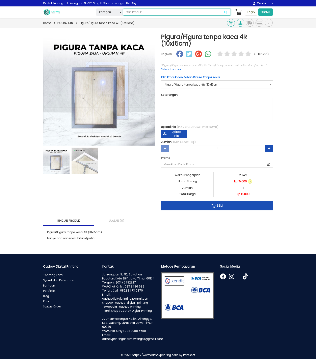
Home (47, 23)
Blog (46, 296)
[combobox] (217, 84)
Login (251, 12)
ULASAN (116, 221)
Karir (46, 301)
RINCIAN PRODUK (68, 221)
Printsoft (189, 355)
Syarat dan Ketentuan (58, 280)
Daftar (265, 12)
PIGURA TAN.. (65, 23)
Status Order (52, 306)
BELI (216, 205)
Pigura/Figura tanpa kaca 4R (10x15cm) (107, 23)
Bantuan (49, 285)
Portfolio (49, 291)
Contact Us (263, 3)
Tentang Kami (53, 275)
